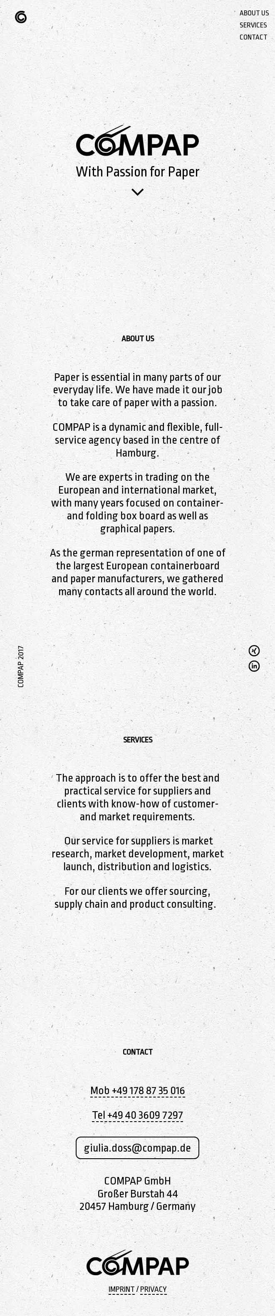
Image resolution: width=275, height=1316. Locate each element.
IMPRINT (122, 1289)
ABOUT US (254, 13)
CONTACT (254, 37)
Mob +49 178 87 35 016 (137, 1090)
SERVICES (253, 25)
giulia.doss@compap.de (137, 1148)
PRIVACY (153, 1289)
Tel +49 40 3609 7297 (137, 1115)
